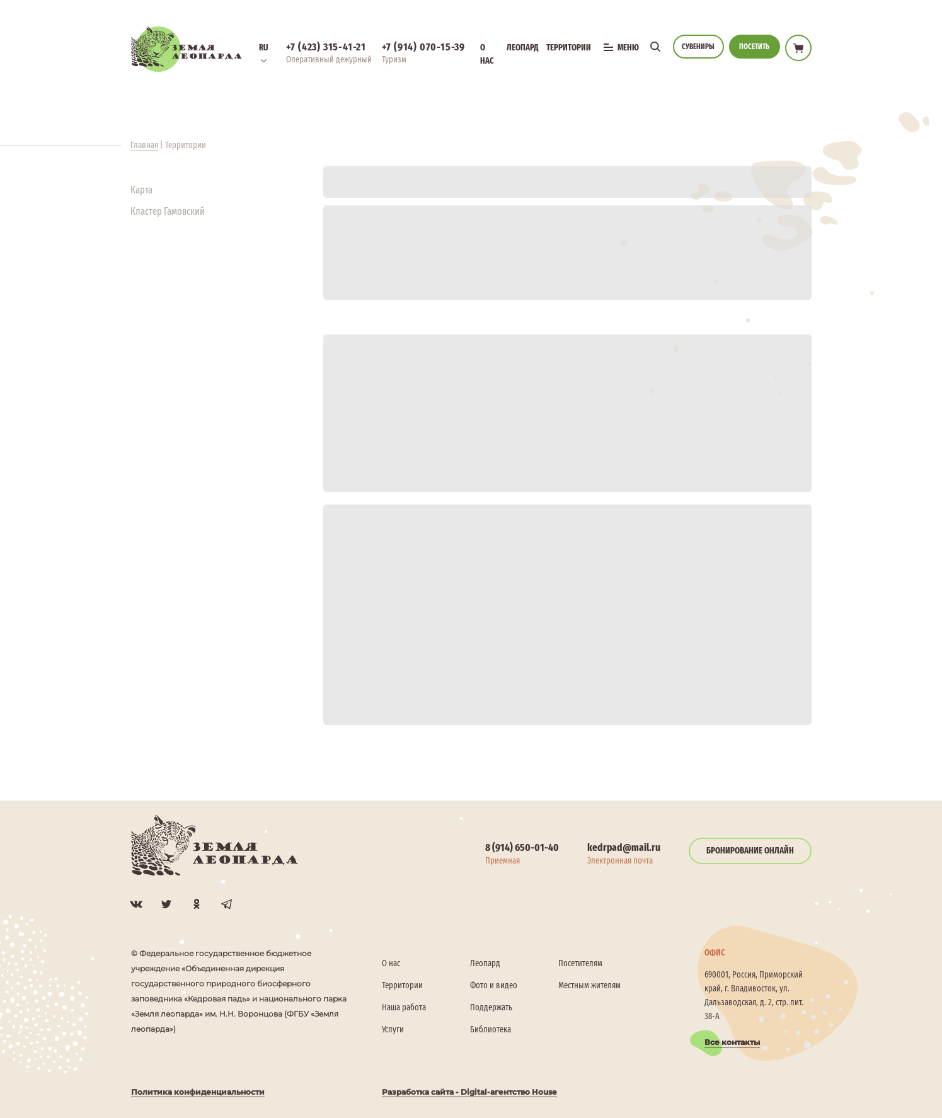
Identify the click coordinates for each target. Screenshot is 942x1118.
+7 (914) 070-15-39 (423, 47)
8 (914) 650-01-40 (522, 847)
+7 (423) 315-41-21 (326, 47)
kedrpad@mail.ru (623, 847)
